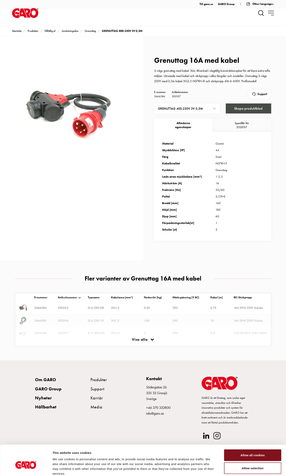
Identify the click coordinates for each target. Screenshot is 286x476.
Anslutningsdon (70, 31)
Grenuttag (90, 31)
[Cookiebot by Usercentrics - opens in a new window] (25, 468)
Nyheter (43, 397)
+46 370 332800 (158, 407)
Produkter (33, 31)
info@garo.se (155, 413)
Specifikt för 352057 (242, 125)
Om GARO (45, 379)
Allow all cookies (253, 433)
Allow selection (252, 446)
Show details (210, 468)
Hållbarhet (45, 406)
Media (96, 406)
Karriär (96, 397)
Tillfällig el (49, 31)
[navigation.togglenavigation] (271, 13)
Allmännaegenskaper (183, 125)
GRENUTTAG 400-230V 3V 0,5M (122, 31)
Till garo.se (206, 4)
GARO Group (226, 4)
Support (262, 94)
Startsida (16, 31)
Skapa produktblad (248, 108)
